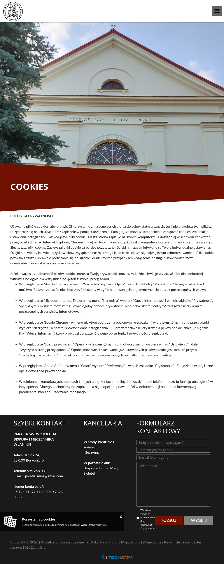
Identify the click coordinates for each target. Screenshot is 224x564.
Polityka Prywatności (102, 542)
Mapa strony (131, 542)
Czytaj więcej (147, 528)
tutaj (104, 524)
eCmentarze (152, 542)
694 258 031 (37, 471)
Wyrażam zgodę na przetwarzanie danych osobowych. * (147, 519)
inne (187, 542)
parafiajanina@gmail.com (44, 476)
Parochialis (172, 542)
